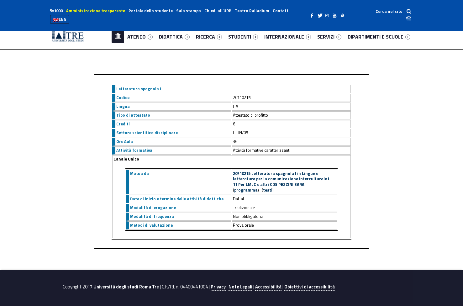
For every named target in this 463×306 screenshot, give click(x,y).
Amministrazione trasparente (95, 11)
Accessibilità (268, 286)
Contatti (281, 11)
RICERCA (209, 36)
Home (118, 36)
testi (267, 190)
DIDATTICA (174, 36)
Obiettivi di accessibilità (309, 286)
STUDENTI (243, 36)
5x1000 (56, 11)
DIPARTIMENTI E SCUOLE (379, 36)
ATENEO (140, 36)
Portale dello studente (151, 11)
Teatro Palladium (252, 11)
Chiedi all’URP (217, 11)
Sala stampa (188, 11)
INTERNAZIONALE (287, 36)
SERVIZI (329, 36)
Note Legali (240, 286)
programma (246, 190)
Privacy (218, 286)
